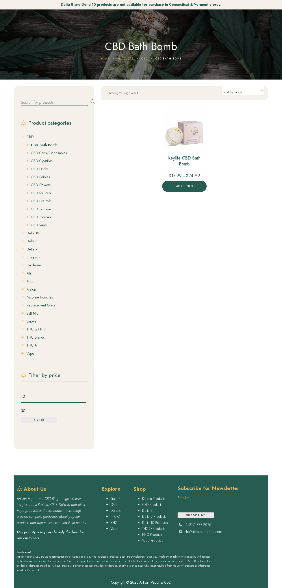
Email (183, 498)
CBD (30, 137)
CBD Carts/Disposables (49, 153)
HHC (113, 522)
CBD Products (152, 504)
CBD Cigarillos (42, 161)
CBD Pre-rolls (41, 201)
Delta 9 (31, 249)
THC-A (31, 345)
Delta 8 (31, 241)
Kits (29, 273)
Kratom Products (153, 498)
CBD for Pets (41, 193)
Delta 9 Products (154, 516)
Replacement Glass (40, 305)
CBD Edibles (40, 177)
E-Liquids (33, 257)
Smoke (31, 321)
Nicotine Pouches (39, 297)
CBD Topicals (41, 217)
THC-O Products (153, 528)
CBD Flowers (41, 185)
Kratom (31, 289)
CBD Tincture (41, 209)
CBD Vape (39, 225)
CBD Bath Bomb (44, 145)
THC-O (115, 516)
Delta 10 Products (155, 522)
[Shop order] (243, 90)
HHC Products (152, 534)
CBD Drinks (39, 169)
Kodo (30, 281)
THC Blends (35, 337)
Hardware (33, 265)
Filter (39, 419)
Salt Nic (32, 313)
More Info (184, 186)
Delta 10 (32, 233)
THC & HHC (36, 329)
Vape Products (152, 540)
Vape (30, 353)
